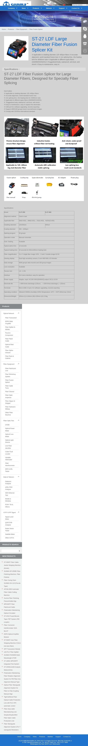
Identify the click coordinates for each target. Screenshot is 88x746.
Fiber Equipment (21, 29)
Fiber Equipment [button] (8, 364)
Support (58, 736)
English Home (56, 5)
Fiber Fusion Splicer (36, 29)
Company (27, 736)
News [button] (24, 8)
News (35, 736)
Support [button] (62, 8)
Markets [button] (49, 8)
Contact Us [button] (76, 8)
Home (4, 29)
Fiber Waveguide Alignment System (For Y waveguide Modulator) (12, 727)
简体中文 (67, 5)
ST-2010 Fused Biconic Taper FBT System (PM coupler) (11, 619)
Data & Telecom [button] (8, 477)
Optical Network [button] (8, 313)
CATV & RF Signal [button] (9, 512)
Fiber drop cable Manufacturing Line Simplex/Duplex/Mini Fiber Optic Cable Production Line (10, 715)
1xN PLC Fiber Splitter (11, 652)
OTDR (7, 425)
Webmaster (56, 744)
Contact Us (67, 736)
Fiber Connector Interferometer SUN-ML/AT (10, 628)
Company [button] (11, 8)
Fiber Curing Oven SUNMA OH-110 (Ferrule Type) (12, 583)
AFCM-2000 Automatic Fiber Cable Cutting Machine (11, 592)
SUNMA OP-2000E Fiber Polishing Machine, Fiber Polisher (12, 574)
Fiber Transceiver (11, 318)
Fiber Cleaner (9, 391)
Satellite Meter (10, 534)
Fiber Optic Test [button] (8, 420)
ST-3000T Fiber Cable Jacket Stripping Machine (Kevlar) (12, 565)
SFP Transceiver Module (12, 649)
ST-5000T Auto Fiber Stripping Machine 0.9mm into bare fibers (12, 643)
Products (11, 29)
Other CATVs (9, 538)
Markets (50, 736)
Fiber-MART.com (46, 744)
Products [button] (36, 8)
